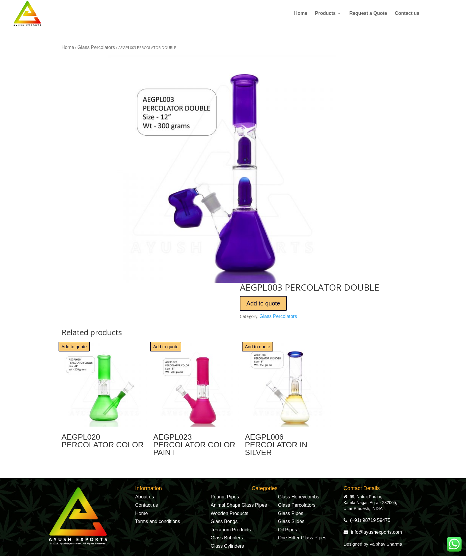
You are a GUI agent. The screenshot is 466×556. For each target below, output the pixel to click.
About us (144, 496)
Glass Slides (291, 521)
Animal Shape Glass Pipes (239, 505)
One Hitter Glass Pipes (302, 537)
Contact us (407, 13)
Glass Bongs (224, 521)
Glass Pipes (290, 513)
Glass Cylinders (227, 546)
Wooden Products (229, 513)
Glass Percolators (96, 47)
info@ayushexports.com (373, 532)
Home (300, 13)
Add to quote (263, 303)
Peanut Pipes (225, 496)
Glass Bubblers (227, 537)
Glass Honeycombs (298, 496)
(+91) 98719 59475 (367, 520)
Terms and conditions (157, 521)
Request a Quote (368, 13)
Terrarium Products (231, 529)
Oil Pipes (287, 529)
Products (325, 13)
